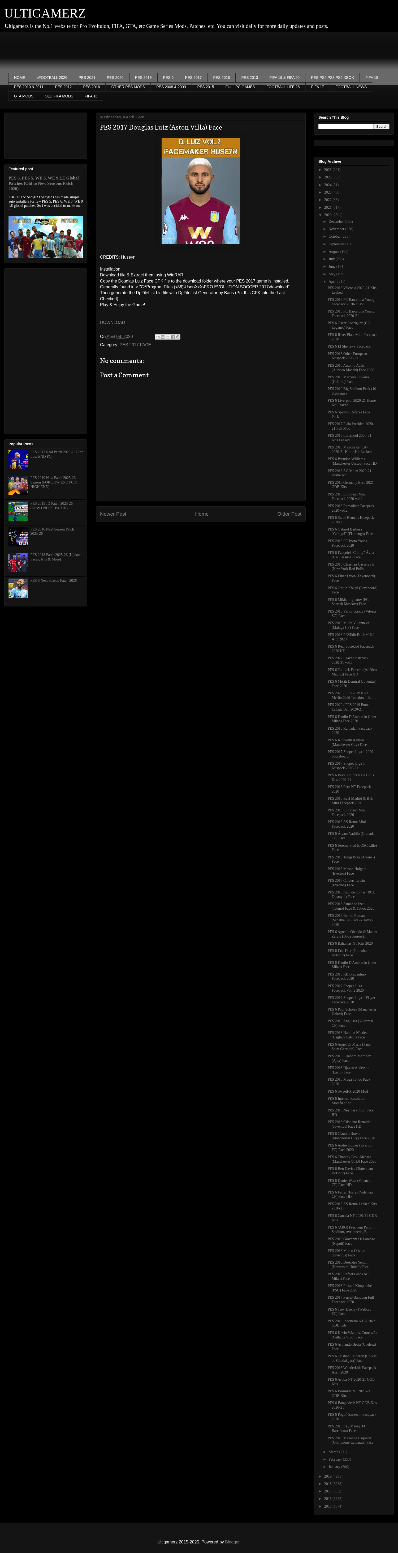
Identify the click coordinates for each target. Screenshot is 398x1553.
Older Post (289, 514)
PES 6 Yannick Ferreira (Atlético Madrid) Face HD (352, 672)
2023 (328, 192)
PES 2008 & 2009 (171, 87)
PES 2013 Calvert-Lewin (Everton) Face (346, 883)
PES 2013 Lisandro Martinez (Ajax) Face (349, 1058)
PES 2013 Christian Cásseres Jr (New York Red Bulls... (351, 566)
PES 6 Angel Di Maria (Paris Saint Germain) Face (349, 1046)
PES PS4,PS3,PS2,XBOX (332, 77)
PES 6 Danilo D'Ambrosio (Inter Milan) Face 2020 (352, 719)
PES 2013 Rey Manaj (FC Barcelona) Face (347, 1428)
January (334, 1467)
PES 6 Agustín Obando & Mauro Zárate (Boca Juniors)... (352, 934)
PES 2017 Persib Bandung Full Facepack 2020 (351, 1299)
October (334, 236)
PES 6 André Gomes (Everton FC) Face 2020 (350, 1147)
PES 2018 (221, 77)
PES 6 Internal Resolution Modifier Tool (347, 1101)
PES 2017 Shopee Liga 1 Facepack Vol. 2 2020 (346, 988)
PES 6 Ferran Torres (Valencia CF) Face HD (350, 1194)
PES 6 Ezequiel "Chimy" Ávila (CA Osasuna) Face (351, 555)
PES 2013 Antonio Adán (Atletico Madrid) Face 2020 (351, 367)
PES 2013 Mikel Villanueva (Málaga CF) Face (348, 625)
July (332, 259)
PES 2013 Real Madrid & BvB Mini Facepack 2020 (351, 801)
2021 (328, 207)
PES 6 (168, 77)
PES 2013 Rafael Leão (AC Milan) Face (348, 1276)
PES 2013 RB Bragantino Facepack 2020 (347, 976)
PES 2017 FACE (135, 345)
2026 (328, 170)
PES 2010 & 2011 (29, 87)
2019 (328, 1476)
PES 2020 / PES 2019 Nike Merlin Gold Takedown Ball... (352, 695)
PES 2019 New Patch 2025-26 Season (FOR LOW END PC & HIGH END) (54, 482)
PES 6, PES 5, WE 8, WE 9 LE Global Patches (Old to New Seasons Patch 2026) (43, 183)
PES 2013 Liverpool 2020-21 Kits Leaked (349, 438)
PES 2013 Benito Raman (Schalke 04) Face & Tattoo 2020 (350, 920)
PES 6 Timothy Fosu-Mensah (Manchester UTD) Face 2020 (352, 1159)
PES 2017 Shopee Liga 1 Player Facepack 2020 (351, 1000)
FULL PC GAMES (240, 87)
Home (202, 514)
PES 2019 (143, 77)
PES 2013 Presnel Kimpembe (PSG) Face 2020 (350, 1288)
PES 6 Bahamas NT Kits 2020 (350, 944)
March (333, 1452)
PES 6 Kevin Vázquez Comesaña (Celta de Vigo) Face (352, 1335)
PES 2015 (205, 87)
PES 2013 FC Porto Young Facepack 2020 (347, 543)
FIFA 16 (91, 96)
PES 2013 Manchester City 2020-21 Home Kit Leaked (349, 449)
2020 (328, 215)
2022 (328, 200)
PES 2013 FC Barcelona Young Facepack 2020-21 (351, 313)
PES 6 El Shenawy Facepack (349, 346)
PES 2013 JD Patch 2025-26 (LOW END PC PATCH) (52, 506)
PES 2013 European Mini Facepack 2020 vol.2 (347, 496)
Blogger (232, 1542)
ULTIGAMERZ (45, 13)
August (334, 252)
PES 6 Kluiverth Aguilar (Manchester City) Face (347, 742)
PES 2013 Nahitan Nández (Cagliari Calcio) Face (347, 1035)
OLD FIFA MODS (59, 96)
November (336, 229)
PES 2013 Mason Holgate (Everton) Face (347, 871)
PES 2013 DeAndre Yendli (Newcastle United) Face (348, 1264)
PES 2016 (91, 87)
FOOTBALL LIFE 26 (283, 87)
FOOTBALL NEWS (351, 87)
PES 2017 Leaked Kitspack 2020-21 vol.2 (348, 660)
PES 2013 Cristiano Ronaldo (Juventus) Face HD (349, 1124)
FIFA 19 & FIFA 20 (285, 77)
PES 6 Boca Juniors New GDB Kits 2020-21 (351, 777)
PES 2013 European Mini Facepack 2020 (347, 812)
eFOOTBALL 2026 (52, 77)
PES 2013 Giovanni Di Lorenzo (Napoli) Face (351, 1241)
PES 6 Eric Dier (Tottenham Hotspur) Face (349, 953)
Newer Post (113, 514)
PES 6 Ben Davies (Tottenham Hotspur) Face (350, 1171)
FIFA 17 (317, 87)
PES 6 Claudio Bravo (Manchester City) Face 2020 (351, 1136)
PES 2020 (115, 77)
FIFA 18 (371, 77)
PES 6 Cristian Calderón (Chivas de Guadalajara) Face (352, 1358)
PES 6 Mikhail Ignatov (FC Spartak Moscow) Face (348, 602)
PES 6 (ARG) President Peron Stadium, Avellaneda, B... (350, 1229)
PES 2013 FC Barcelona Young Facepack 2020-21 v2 (351, 302)
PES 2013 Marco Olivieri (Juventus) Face (347, 1253)
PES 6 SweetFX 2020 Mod (348, 1091)
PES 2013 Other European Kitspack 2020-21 (347, 356)
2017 (328, 1491)
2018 (328, 1484)
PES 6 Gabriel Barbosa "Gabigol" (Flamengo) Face (350, 531)
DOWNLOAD (112, 322)
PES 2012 (63, 87)
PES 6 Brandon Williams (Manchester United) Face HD (352, 461)
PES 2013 (249, 77)
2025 (328, 177)
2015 (328, 1506)
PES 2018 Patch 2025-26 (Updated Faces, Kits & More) (57, 557)
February (335, 1459)
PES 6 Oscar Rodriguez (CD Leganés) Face (349, 325)
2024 (328, 185)
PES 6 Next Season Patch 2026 (54, 581)
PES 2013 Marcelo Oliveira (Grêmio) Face (348, 379)
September (336, 244)
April (332, 282)
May (332, 274)
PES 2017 (193, 77)
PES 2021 (87, 77)
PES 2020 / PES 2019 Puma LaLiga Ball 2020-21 (349, 707)
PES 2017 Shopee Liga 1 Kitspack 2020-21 (346, 765)
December (336, 222)
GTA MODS (23, 96)
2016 (328, 1499)
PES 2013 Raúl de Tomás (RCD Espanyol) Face (351, 894)
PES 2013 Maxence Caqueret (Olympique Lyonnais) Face (350, 1440)
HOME (19, 77)
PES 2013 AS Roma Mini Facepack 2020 (347, 824)
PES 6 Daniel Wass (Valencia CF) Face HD (349, 1183)
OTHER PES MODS (128, 87)
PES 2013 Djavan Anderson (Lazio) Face (348, 1070)
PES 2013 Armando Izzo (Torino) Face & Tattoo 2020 (351, 906)
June (332, 266)
